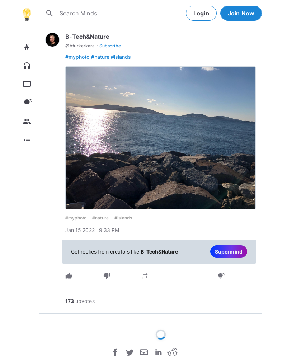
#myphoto (77, 57)
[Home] (26, 13)
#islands (121, 57)
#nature (100, 57)
